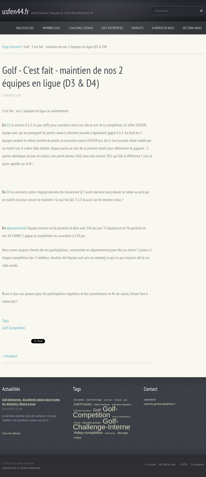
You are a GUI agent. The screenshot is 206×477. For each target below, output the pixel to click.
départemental (16, 228)
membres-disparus (121, 404)
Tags (5, 320)
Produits (138, 28)
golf (125, 400)
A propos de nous (163, 28)
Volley (77, 437)
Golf (97, 410)
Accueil (151, 464)
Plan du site (169, 464)
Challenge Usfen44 (81, 28)
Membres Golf (52, 28)
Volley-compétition (88, 433)
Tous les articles (11, 433)
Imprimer (199, 464)
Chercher (200, 11)
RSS (184, 464)
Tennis (77, 422)
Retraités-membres (82, 410)
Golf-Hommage (94, 399)
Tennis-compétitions (121, 416)
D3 (8, 125)
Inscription (79, 399)
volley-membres (102, 404)
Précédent (10, 356)
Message (122, 433)
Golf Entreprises (112, 28)
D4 (8, 191)
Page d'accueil (25, 28)
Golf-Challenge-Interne (101, 424)
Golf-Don (108, 400)
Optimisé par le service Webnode (21, 467)
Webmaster (110, 433)
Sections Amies (192, 28)
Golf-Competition (13, 327)
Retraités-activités (91, 422)
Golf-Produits (83, 404)
